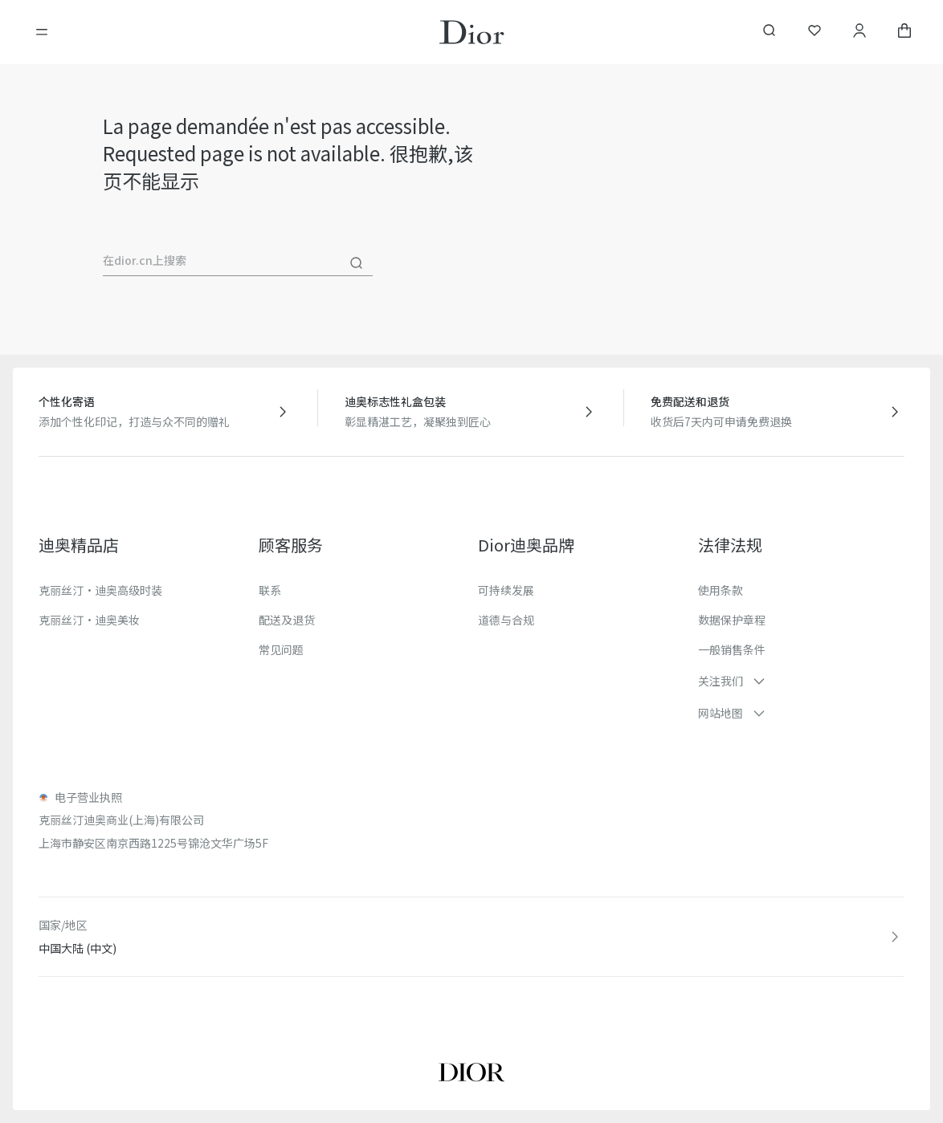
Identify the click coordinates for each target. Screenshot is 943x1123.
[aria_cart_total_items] (904, 32)
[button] (801, 680)
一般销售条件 (731, 649)
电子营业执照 (88, 797)
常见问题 (281, 649)
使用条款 (720, 590)
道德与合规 (506, 620)
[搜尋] (357, 263)
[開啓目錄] (41, 32)
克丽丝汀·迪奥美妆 (89, 620)
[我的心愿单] (814, 32)
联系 (270, 590)
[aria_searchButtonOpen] (769, 32)
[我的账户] (859, 32)
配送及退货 (287, 620)
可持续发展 (506, 590)
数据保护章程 (731, 620)
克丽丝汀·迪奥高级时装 (100, 590)
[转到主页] (472, 32)
